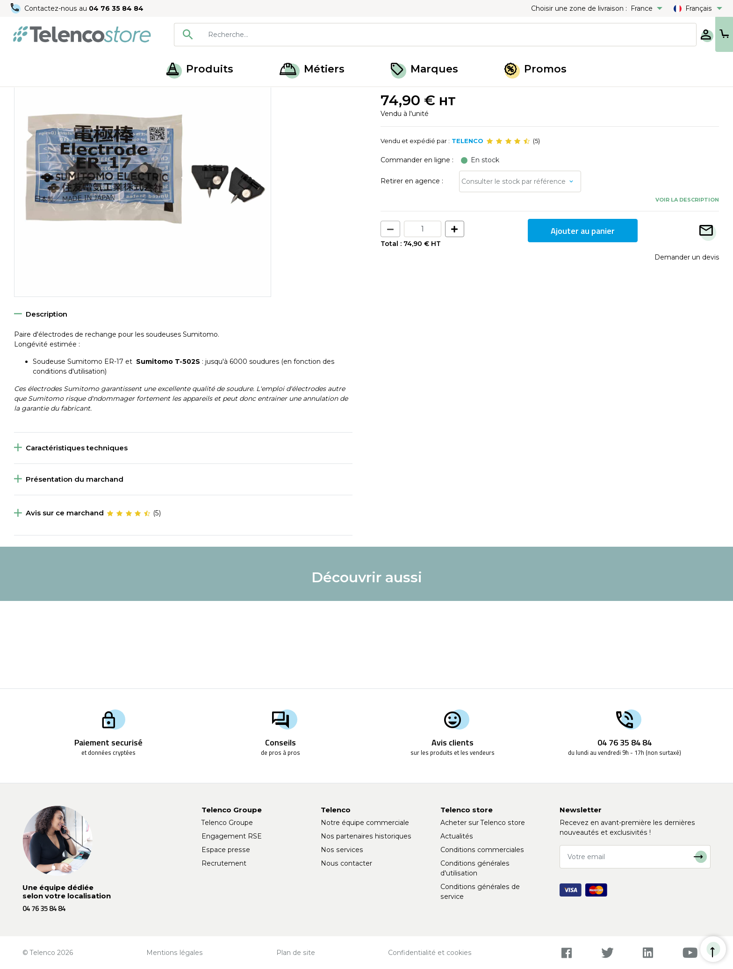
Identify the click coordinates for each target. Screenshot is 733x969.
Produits (199, 69)
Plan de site (295, 952)
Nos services (342, 850)
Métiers (312, 69)
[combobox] (405, 34)
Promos (535, 69)
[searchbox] (418, 34)
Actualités (456, 836)
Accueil (25, 97)
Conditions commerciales (482, 850)
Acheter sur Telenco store (482, 822)
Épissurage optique (76, 97)
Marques (424, 69)
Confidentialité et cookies (430, 952)
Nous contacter (346, 863)
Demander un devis (686, 344)
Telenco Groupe (227, 822)
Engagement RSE (231, 836)
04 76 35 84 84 (116, 8)
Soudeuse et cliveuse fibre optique (169, 97)
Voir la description (687, 286)
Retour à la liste (42, 117)
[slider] (508, 228)
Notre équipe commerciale (365, 822)
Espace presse (225, 850)
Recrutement (223, 863)
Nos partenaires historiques (366, 836)
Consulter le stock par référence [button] (513, 268)
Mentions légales (174, 952)
